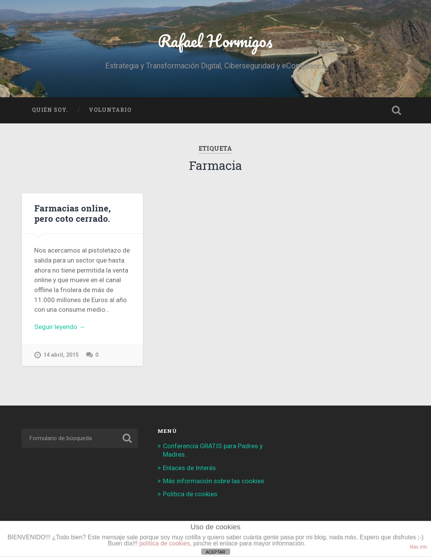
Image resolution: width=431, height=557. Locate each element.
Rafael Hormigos (215, 40)
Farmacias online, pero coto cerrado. (72, 213)
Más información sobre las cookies (213, 481)
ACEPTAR (215, 552)
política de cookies (164, 543)
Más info (418, 547)
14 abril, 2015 (60, 355)
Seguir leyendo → (59, 327)
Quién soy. (50, 109)
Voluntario (110, 109)
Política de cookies (190, 494)
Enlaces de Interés (189, 468)
